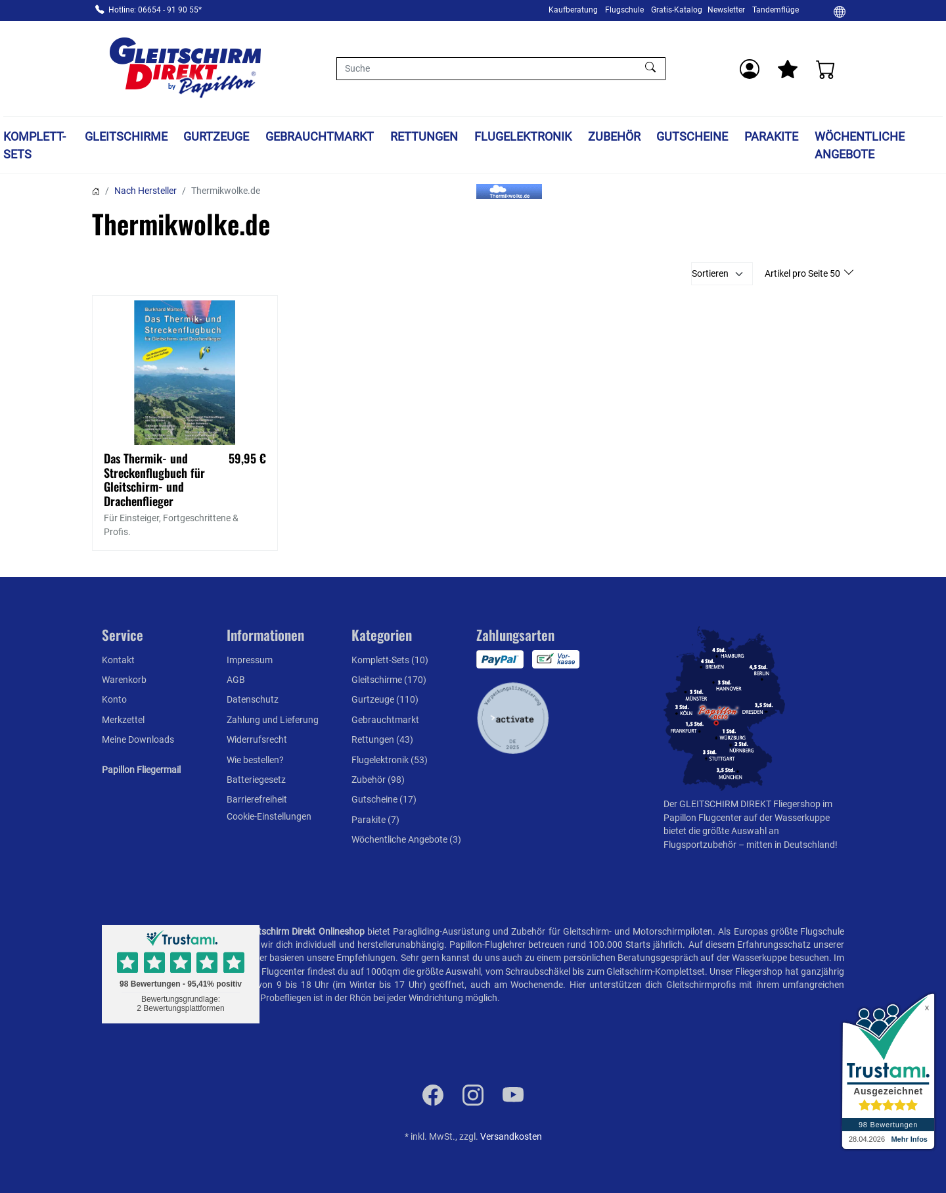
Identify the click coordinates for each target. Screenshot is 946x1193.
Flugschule (624, 9)
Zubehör (614, 136)
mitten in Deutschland (790, 844)
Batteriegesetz (256, 779)
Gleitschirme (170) (388, 679)
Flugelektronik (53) (389, 760)
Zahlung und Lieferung (273, 719)
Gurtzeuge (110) (384, 699)
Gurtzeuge (216, 136)
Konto (114, 699)
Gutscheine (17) (384, 799)
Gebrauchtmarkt (319, 136)
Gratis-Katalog (676, 9)
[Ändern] (839, 11)
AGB (236, 679)
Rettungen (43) (382, 739)
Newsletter (726, 9)
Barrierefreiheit (257, 799)
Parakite (771, 136)
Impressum (250, 660)
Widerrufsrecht (257, 739)
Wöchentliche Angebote (860, 145)
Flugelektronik (523, 136)
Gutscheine (692, 136)
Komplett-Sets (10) (389, 660)
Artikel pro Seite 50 (803, 273)
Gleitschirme (126, 136)
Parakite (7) (375, 819)
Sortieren (710, 273)
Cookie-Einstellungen (269, 816)
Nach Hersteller (145, 190)
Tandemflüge (775, 9)
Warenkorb (124, 679)
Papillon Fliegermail (141, 769)
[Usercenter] (749, 69)
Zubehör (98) (378, 779)
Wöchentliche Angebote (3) (406, 839)
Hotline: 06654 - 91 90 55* (155, 9)
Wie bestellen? (255, 760)
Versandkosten (511, 1136)
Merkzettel (123, 719)
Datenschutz (253, 699)
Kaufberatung (573, 9)
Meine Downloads (138, 739)
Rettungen (424, 136)
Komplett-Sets (34, 145)
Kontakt (118, 660)
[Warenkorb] (825, 69)
